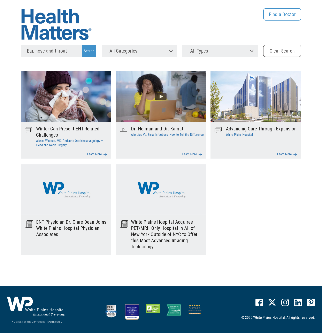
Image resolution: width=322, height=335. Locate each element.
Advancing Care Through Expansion (261, 132)
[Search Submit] (89, 53)
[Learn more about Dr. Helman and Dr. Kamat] (161, 100)
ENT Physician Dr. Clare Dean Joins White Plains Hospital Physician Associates (71, 232)
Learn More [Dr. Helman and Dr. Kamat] (189, 158)
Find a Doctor (282, 14)
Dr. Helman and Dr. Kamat (157, 132)
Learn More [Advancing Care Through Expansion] (284, 158)
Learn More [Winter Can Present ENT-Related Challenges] (94, 158)
